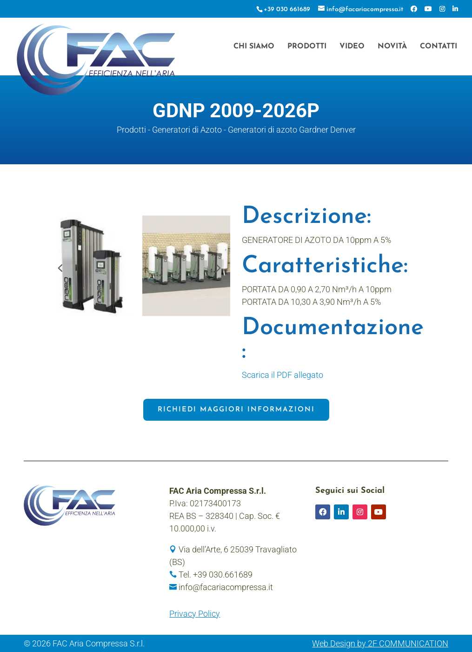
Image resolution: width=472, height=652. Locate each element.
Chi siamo (253, 46)
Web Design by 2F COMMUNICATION (380, 643)
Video (352, 46)
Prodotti (306, 46)
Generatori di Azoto (187, 129)
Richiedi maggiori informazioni (236, 409)
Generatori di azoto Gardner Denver (292, 129)
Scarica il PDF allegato (282, 375)
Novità (392, 46)
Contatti (438, 46)
